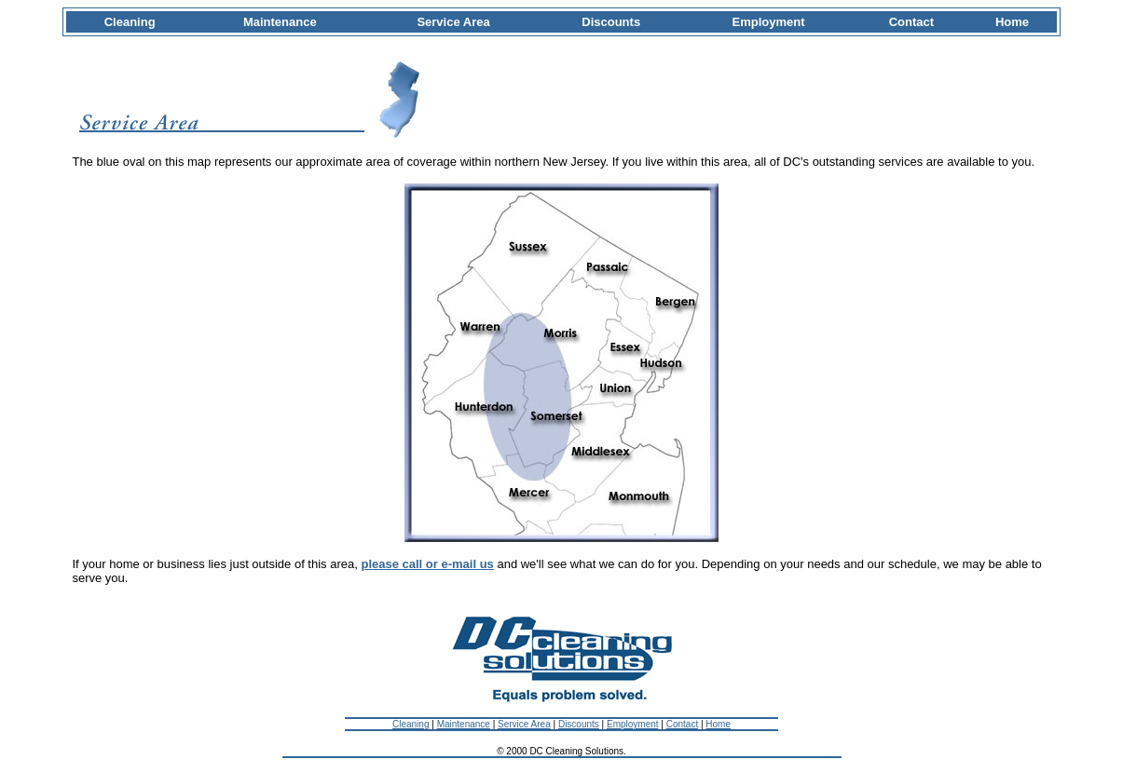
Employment (633, 724)
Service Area (524, 724)
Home (718, 724)
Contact (682, 724)
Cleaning (410, 724)
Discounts (578, 724)
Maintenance (463, 724)
